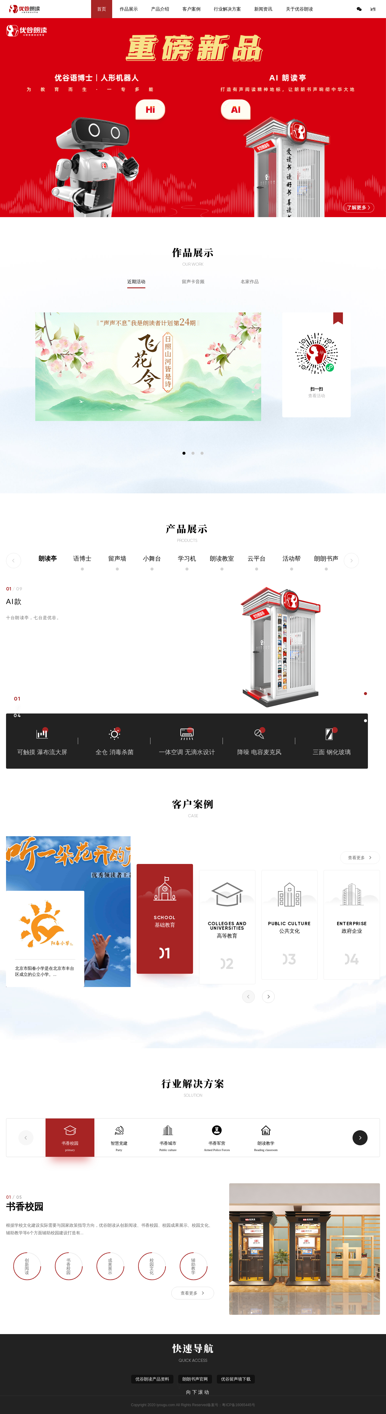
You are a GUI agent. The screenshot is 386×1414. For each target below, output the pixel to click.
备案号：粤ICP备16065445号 (231, 1405)
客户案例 (191, 8)
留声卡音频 (193, 281)
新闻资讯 (263, 8)
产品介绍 (160, 8)
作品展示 (129, 8)
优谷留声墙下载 (236, 1379)
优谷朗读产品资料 (152, 1379)
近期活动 (136, 281)
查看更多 (356, 857)
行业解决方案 (227, 8)
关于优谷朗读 (299, 8)
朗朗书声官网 (195, 1379)
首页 (101, 8)
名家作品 (250, 281)
